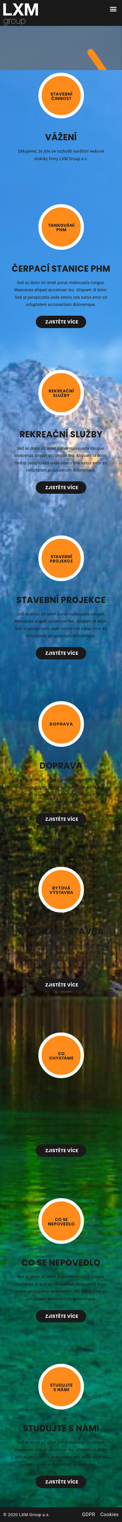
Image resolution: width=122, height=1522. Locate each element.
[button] (113, 8)
